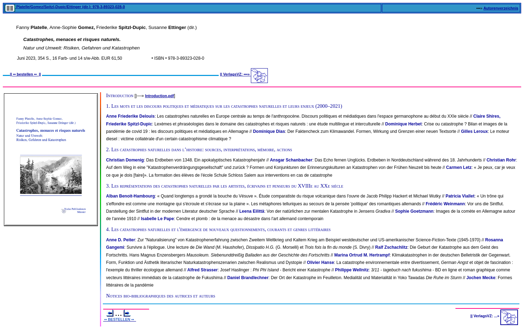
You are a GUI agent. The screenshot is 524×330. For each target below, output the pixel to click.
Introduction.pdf (159, 96)
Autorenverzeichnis (500, 8)
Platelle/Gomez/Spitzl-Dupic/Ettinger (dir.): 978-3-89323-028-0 (65, 7)
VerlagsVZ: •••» (236, 74)
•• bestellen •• (25, 74)
